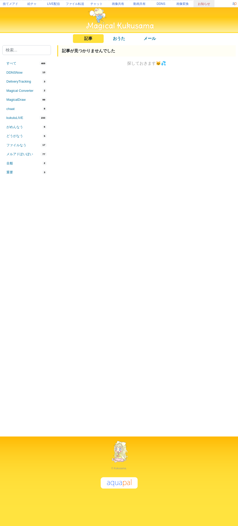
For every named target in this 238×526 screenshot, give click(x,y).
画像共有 (118, 4)
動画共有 (139, 4)
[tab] (26, 63)
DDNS (161, 4)
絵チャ (32, 4)
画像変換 (182, 4)
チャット (96, 4)
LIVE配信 (53, 4)
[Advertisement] (26, 261)
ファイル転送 (75, 4)
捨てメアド (10, 4)
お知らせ (204, 4)
